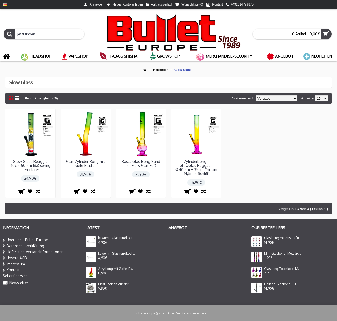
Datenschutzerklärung (23, 246)
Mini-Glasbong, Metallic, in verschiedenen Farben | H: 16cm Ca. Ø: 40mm (282, 253)
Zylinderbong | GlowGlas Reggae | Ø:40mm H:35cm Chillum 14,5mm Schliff (196, 167)
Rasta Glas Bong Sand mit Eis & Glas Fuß (141, 163)
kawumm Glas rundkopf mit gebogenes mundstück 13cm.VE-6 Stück (117, 253)
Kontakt (11, 270)
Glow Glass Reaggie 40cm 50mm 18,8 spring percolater (30, 165)
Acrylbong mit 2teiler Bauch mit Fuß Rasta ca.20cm (117, 269)
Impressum (14, 264)
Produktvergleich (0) (41, 98)
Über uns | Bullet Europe (25, 239)
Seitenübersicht (16, 276)
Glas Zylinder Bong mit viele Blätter (85, 163)
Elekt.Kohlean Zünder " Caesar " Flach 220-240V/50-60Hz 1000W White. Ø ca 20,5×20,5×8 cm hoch (117, 284)
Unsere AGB (15, 258)
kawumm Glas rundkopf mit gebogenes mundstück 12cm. (117, 238)
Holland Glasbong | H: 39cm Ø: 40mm (282, 284)
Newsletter (15, 283)
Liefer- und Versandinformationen (33, 252)
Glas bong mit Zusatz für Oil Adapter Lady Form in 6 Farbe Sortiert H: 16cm (282, 238)
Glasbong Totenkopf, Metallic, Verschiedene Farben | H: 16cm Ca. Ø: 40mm (282, 269)
